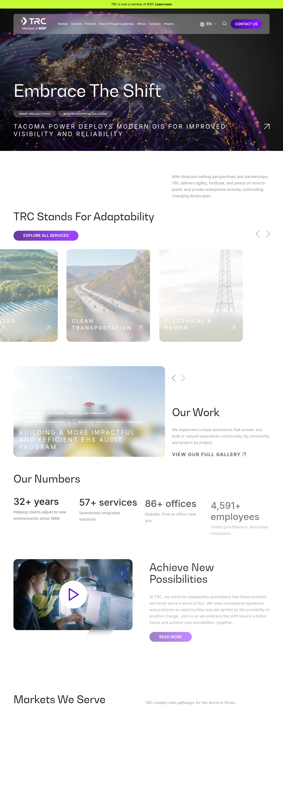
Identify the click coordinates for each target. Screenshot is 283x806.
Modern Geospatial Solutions (85, 113)
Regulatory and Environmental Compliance (111, 429)
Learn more (163, 4)
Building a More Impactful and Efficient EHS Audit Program (78, 447)
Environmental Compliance (45, 429)
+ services (107, 509)
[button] (206, 24)
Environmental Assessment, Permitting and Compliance (66, 420)
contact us (246, 24)
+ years (35, 507)
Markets (63, 23)
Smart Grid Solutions (34, 113)
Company (155, 23)
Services (76, 23)
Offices (141, 23)
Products (90, 23)
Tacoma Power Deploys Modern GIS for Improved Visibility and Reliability (119, 130)
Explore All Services (46, 243)
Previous (265, 233)
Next (275, 233)
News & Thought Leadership (116, 23)
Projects (169, 23)
